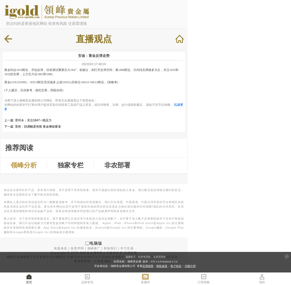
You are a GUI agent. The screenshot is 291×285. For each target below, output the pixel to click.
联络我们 (110, 248)
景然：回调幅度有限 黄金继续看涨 (38, 126)
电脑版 (96, 243)
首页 (29, 278)
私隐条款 (60, 248)
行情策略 (204, 278)
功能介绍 (190, 265)
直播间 (145, 278)
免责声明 (77, 248)
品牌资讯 (87, 278)
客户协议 (175, 265)
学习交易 (127, 248)
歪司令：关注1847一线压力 (33, 120)
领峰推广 (94, 248)
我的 (261, 278)
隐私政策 (161, 265)
